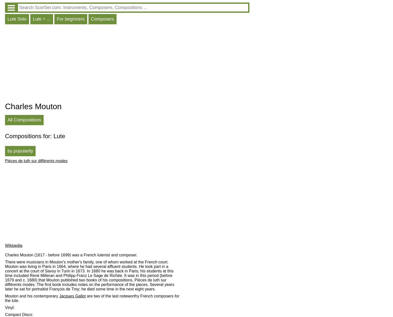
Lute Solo (17, 19)
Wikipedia (13, 245)
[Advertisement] (127, 64)
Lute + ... (42, 19)
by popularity (20, 150)
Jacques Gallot (72, 296)
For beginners (71, 19)
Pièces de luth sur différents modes (36, 161)
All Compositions (24, 119)
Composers (102, 19)
